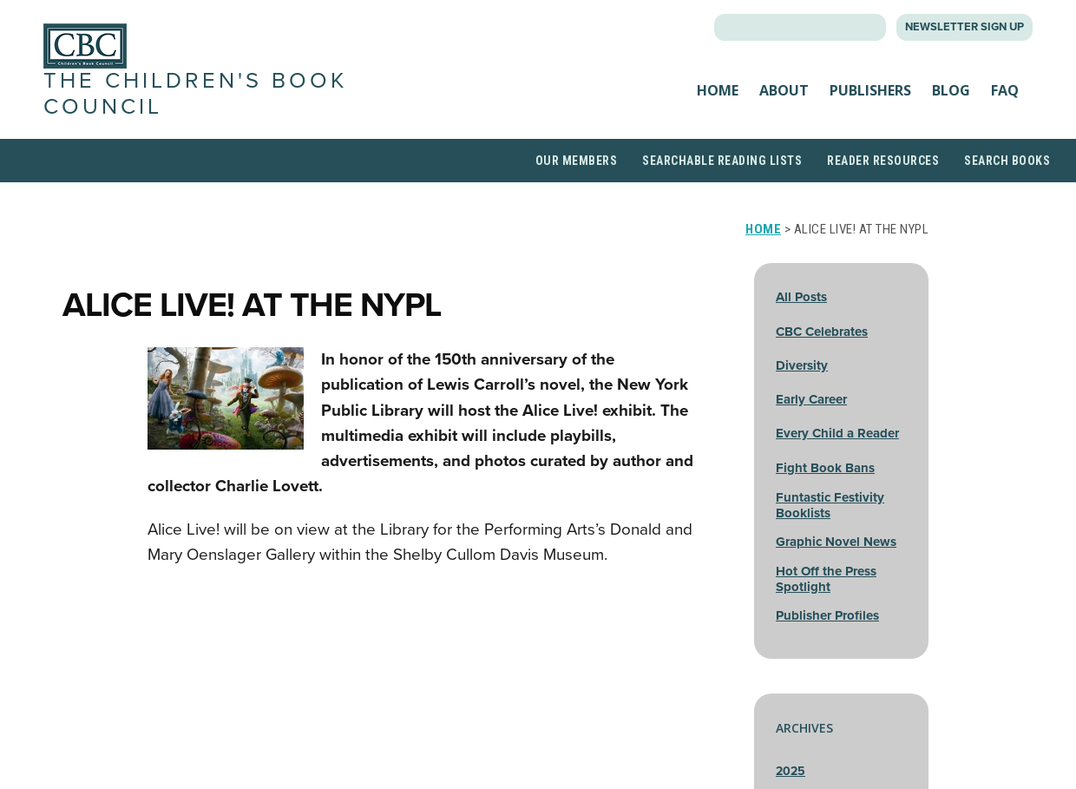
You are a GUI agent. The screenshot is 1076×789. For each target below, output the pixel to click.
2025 (790, 771)
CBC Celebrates (822, 331)
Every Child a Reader (837, 433)
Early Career (811, 399)
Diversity (802, 365)
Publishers (870, 90)
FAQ (1005, 90)
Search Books (1007, 161)
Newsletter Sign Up (964, 27)
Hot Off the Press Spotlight (826, 579)
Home (717, 90)
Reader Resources (883, 161)
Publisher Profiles (827, 615)
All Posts (801, 297)
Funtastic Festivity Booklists (830, 505)
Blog (951, 90)
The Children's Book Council (195, 93)
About (784, 90)
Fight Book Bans (825, 468)
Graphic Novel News (836, 541)
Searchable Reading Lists (722, 161)
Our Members (576, 161)
